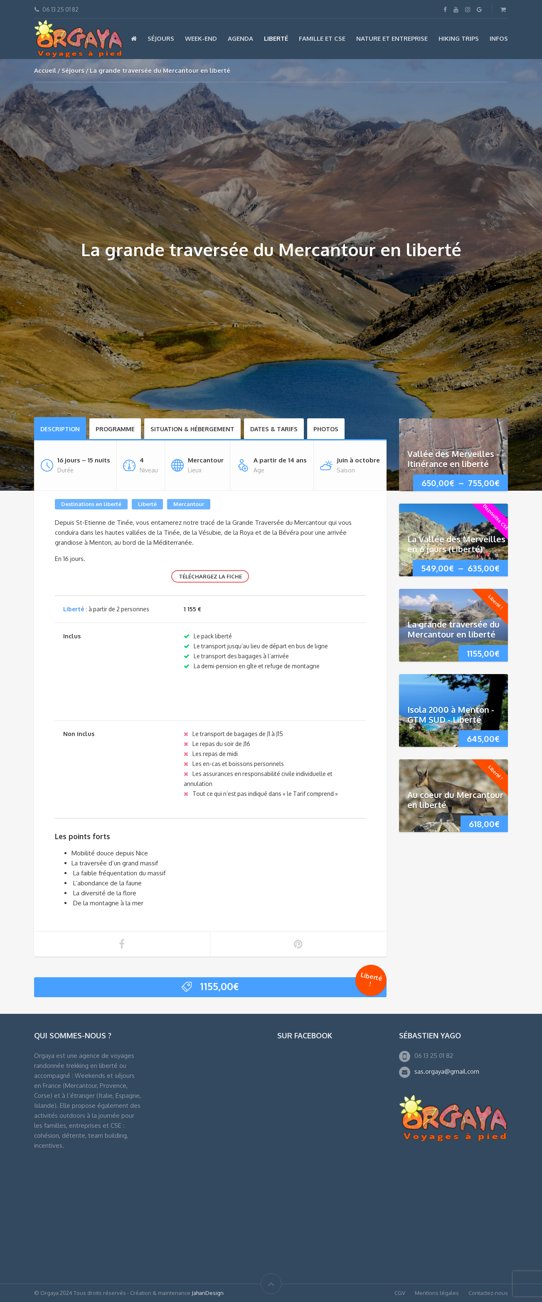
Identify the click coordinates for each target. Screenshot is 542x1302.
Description (60, 428)
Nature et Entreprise (392, 38)
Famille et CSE (322, 38)
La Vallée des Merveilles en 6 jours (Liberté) (456, 544)
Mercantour (188, 504)
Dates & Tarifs (274, 428)
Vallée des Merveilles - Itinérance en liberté (453, 458)
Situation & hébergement (192, 428)
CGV (399, 1293)
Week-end (201, 38)
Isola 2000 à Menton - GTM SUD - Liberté (450, 714)
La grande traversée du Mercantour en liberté (453, 629)
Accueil (45, 70)
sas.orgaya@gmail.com (446, 1071)
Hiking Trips (459, 38)
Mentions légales (437, 1293)
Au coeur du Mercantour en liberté (455, 799)
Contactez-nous (488, 1293)
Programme (115, 428)
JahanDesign (208, 1293)
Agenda (240, 38)
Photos (325, 428)
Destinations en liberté (91, 504)
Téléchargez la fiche (210, 576)
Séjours (161, 38)
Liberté (276, 38)
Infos (499, 38)
